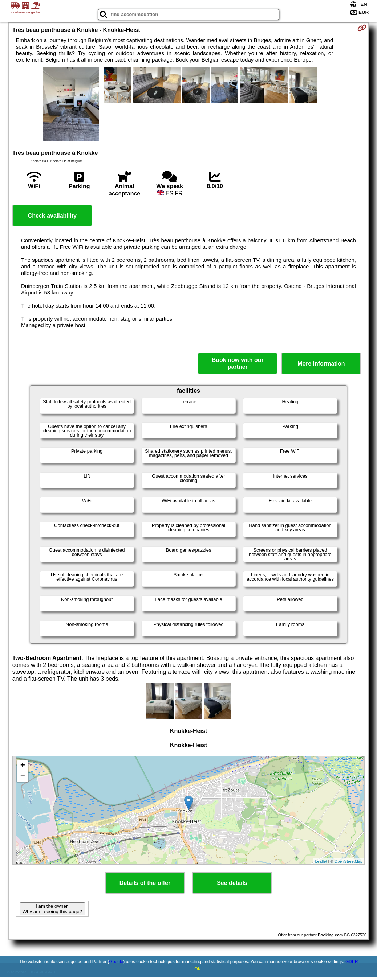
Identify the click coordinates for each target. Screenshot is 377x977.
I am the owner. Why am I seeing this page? (52, 908)
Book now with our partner (238, 363)
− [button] (22, 776)
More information (321, 363)
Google (116, 961)
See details (232, 883)
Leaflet (321, 861)
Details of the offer (144, 883)
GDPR (351, 961)
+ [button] (22, 765)
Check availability (52, 216)
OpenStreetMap (349, 861)
